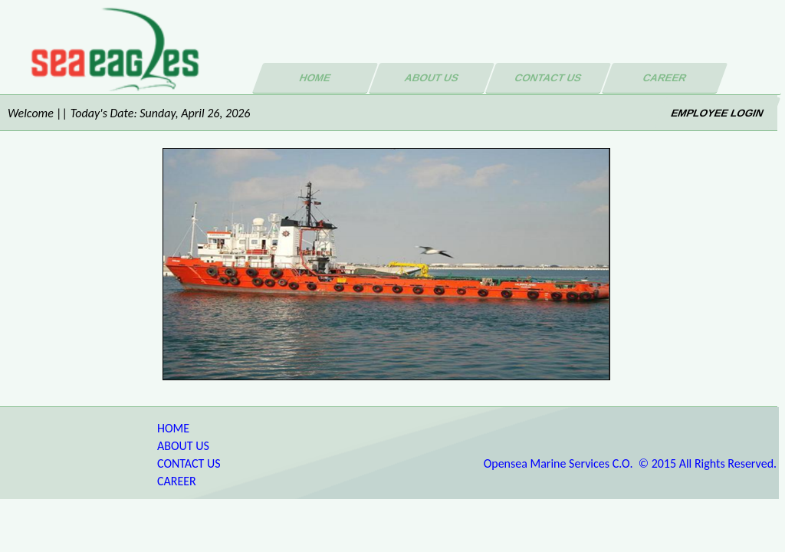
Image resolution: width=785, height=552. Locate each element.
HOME (173, 428)
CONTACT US (189, 463)
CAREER (176, 481)
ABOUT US (183, 446)
